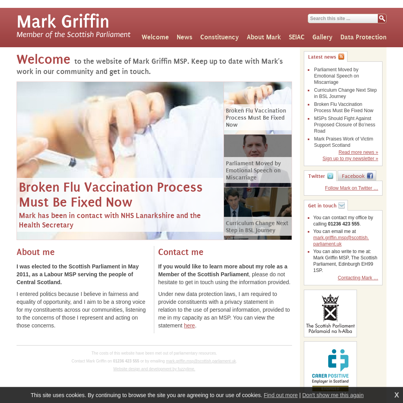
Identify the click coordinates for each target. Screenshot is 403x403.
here (189, 325)
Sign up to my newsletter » (350, 158)
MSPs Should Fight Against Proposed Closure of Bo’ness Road (344, 125)
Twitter (316, 176)
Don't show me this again (333, 395)
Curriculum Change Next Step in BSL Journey (345, 93)
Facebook (353, 176)
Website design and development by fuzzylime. (154, 369)
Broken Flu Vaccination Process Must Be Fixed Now (343, 107)
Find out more (281, 395)
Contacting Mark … (358, 278)
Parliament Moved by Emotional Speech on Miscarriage (336, 76)
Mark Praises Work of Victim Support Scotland (343, 142)
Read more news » (358, 152)
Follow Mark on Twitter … (351, 188)
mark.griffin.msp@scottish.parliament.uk (201, 361)
